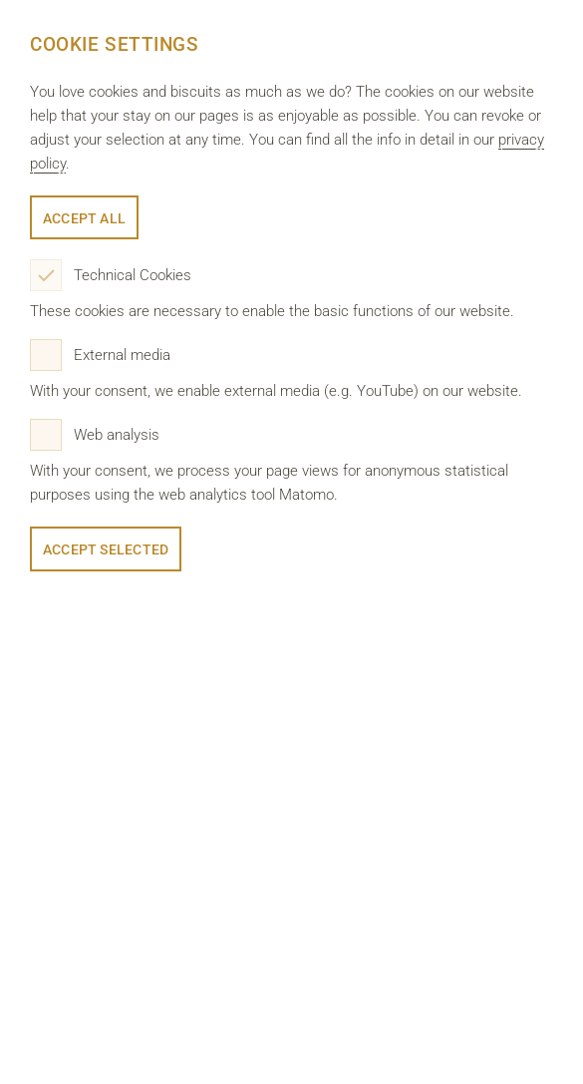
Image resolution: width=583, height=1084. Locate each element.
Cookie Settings (114, 44)
